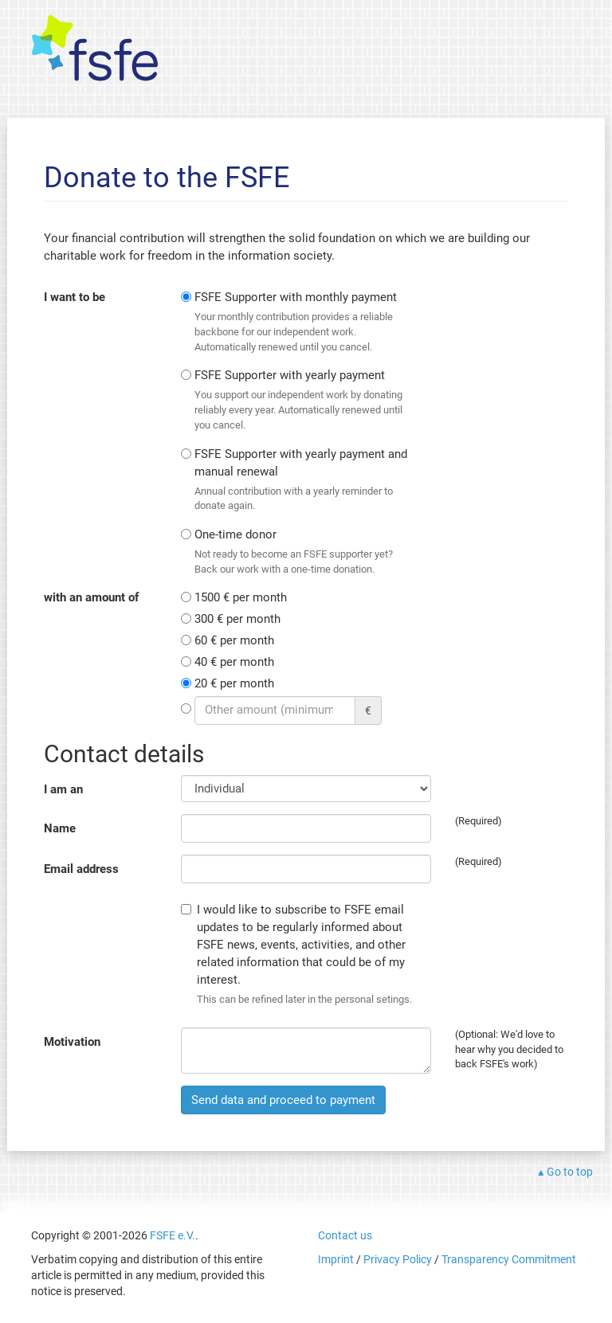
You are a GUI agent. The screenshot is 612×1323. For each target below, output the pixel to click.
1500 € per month (240, 597)
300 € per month (237, 619)
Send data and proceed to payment (283, 1100)
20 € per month (234, 683)
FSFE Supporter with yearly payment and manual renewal (301, 480)
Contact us (345, 1235)
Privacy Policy (397, 1259)
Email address (81, 869)
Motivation (72, 1042)
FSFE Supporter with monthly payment (301, 322)
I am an (63, 789)
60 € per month (234, 640)
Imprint (336, 1259)
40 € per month (234, 662)
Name (60, 828)
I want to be (74, 297)
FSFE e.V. (172, 1235)
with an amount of (91, 597)
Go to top (570, 1171)
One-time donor (301, 552)
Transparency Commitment (508, 1259)
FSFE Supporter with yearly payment (301, 400)
